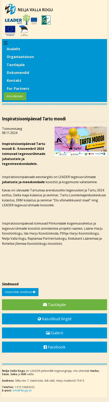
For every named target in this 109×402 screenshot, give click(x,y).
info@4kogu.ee (22, 390)
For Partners (18, 88)
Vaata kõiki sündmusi (20, 292)
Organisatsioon (20, 56)
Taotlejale (16, 64)
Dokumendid (18, 72)
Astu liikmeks (14, 96)
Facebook (54, 347)
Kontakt (14, 80)
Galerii (54, 333)
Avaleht (13, 48)
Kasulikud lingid (54, 318)
